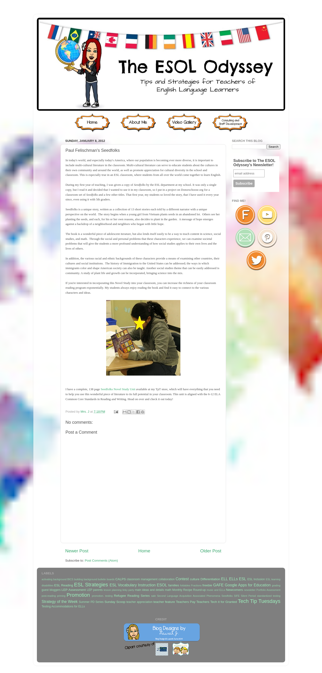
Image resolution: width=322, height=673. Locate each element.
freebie (207, 585)
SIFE (236, 595)
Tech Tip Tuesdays (259, 601)
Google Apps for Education (248, 585)
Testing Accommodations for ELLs (63, 606)
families (173, 585)
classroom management (142, 579)
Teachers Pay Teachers (192, 602)
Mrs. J (85, 411)
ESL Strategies (91, 585)
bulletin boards (106, 579)
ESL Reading (63, 585)
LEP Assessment (73, 590)
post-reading (49, 595)
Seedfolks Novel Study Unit (118, 389)
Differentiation (210, 579)
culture (195, 579)
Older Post (210, 550)
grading (276, 585)
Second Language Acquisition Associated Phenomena (188, 595)
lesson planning (113, 589)
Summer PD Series (91, 602)
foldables (185, 585)
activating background (54, 579)
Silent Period (248, 595)
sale (153, 595)
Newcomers (234, 590)
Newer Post (76, 550)
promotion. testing (102, 595)
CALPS (120, 579)
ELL (224, 579)
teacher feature (164, 602)
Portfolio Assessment (268, 589)
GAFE (218, 585)
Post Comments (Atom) (101, 560)
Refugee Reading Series (132, 595)
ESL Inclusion (256, 579)
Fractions (196, 585)
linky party (128, 589)
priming (61, 595)
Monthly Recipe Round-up (189, 590)
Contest (182, 579)
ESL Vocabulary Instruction (132, 585)
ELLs (233, 579)
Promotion (78, 595)
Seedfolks (227, 595)
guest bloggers (51, 590)
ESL (242, 579)
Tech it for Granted (223, 602)
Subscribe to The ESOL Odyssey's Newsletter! (254, 163)
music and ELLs (216, 589)
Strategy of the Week (60, 601)
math (168, 590)
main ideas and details (149, 590)
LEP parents (95, 590)
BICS (70, 579)
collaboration (166, 579)
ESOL (162, 585)
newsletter (250, 589)
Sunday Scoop (114, 602)
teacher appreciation (139, 602)
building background (85, 579)
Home (144, 550)
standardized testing (268, 595)
